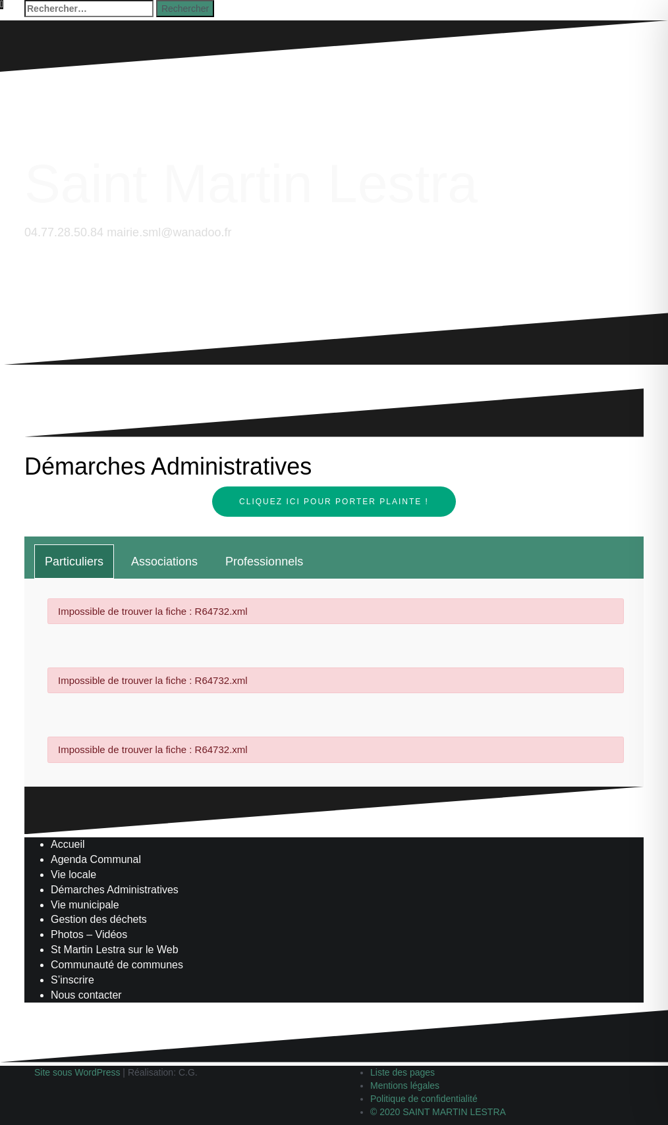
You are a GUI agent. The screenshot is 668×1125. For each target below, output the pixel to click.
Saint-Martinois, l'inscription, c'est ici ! (101, 391)
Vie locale (73, 874)
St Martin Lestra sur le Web (115, 949)
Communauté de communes (117, 964)
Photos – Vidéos (89, 934)
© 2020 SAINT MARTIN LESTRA (438, 1112)
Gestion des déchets (99, 919)
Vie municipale (85, 904)
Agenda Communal (96, 859)
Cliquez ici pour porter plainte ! (334, 501)
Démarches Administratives (115, 889)
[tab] (74, 561)
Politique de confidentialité (424, 1098)
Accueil (68, 844)
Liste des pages (402, 1072)
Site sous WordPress (77, 1072)
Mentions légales (404, 1085)
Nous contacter (86, 995)
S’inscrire (72, 979)
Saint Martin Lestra (251, 183)
